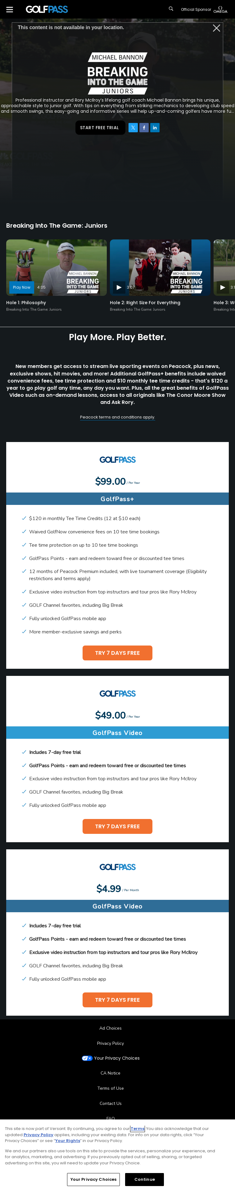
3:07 (131, 287)
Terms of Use (110, 1088)
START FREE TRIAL (99, 128)
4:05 (41, 287)
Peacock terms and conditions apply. (117, 417)
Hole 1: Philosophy (26, 303)
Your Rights (67, 1141)
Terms (137, 1129)
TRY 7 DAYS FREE (117, 653)
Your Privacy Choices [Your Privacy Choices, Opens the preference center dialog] (93, 1179)
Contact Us (111, 1103)
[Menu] (9, 9)
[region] (117, 1155)
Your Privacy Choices (117, 1058)
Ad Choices (110, 1028)
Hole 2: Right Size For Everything (145, 303)
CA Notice (110, 1073)
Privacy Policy (110, 1043)
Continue (144, 1179)
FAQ (110, 1119)
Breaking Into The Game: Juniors (34, 309)
